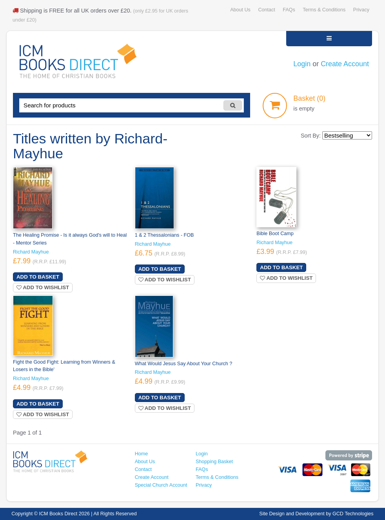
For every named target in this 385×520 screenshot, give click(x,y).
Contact (266, 10)
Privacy (361, 10)
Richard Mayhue (31, 252)
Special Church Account (161, 485)
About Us (240, 10)
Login (302, 64)
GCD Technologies (353, 513)
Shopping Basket (214, 461)
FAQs (289, 10)
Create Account (345, 64)
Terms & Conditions (324, 10)
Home (141, 454)
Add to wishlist (42, 287)
